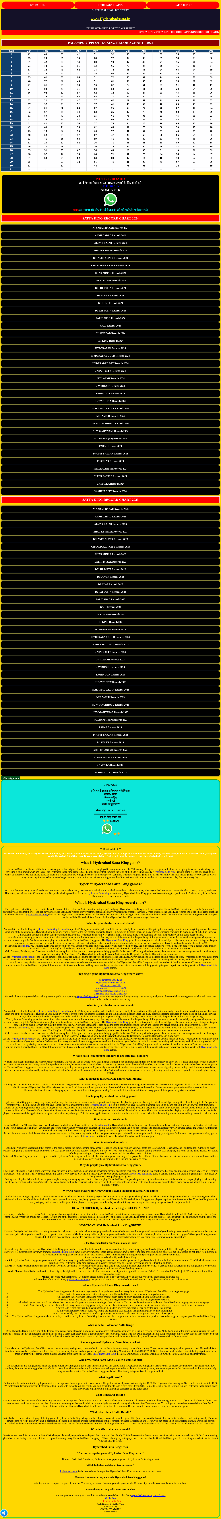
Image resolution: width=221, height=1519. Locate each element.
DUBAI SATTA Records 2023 (110, 592)
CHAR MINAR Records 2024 (110, 273)
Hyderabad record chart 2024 (110, 982)
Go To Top (110, 1498)
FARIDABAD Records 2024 (110, 318)
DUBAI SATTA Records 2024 (110, 310)
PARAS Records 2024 (110, 446)
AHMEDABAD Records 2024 (110, 235)
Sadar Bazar (88, 1136)
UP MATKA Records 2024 (110, 483)
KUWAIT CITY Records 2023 (110, 682)
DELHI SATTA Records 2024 (110, 288)
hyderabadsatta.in (69, 1471)
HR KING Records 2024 (110, 340)
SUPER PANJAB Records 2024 (110, 476)
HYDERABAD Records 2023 (110, 629)
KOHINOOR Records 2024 (110, 393)
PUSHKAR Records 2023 (110, 742)
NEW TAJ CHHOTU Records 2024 (110, 423)
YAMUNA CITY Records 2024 (110, 491)
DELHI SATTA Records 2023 (110, 569)
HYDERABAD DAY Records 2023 (110, 644)
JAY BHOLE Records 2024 (110, 386)
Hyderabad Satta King (164, 872)
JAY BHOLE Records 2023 (110, 667)
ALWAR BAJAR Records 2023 (110, 524)
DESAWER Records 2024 (110, 295)
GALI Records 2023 (110, 607)
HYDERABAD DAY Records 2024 (110, 363)
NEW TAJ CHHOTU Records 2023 (110, 704)
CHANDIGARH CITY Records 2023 (110, 546)
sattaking (24, 945)
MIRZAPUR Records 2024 (110, 416)
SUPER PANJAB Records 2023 (110, 757)
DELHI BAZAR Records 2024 (110, 280)
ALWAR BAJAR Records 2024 (110, 243)
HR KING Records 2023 (110, 622)
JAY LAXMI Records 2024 (110, 378)
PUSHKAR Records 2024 (110, 461)
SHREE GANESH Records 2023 (110, 750)
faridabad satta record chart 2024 (110, 991)
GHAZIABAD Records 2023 (111, 614)
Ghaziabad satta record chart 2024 (110, 993)
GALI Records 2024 (110, 325)
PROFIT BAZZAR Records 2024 (110, 453)
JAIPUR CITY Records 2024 (110, 371)
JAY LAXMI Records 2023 (110, 659)
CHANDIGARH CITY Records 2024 (110, 265)
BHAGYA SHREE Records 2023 (110, 531)
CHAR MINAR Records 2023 (110, 554)
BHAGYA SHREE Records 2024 (110, 250)
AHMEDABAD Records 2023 (110, 516)
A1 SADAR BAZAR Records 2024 (111, 228)
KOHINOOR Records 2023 (110, 674)
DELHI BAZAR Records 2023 (110, 561)
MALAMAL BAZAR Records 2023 (110, 689)
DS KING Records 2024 (110, 303)
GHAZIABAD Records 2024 (111, 333)
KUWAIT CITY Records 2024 (110, 401)
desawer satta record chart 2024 (110, 988)
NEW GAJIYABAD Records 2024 (110, 431)
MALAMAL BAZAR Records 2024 (110, 408)
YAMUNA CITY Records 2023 (110, 772)
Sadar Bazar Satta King (110, 980)
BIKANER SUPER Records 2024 (110, 258)
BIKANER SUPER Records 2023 (110, 539)
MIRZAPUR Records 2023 (110, 697)
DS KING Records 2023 (110, 584)
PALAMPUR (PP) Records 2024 (111, 438)
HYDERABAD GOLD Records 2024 (110, 355)
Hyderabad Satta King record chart (148, 1495)
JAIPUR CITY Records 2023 (110, 652)
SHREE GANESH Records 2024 (110, 468)
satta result (103, 1125)
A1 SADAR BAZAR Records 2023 (111, 509)
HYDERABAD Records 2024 (110, 348)
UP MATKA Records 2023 (110, 765)
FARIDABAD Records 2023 (110, 599)
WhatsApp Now (10, 778)
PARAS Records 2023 (110, 727)
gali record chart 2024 (110, 985)
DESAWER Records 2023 (110, 576)
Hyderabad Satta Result (22, 956)
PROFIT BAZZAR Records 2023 (110, 735)
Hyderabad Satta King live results (52, 929)
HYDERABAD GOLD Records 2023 (110, 637)
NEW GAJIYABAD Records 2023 (110, 712)
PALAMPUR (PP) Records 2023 (111, 719)
